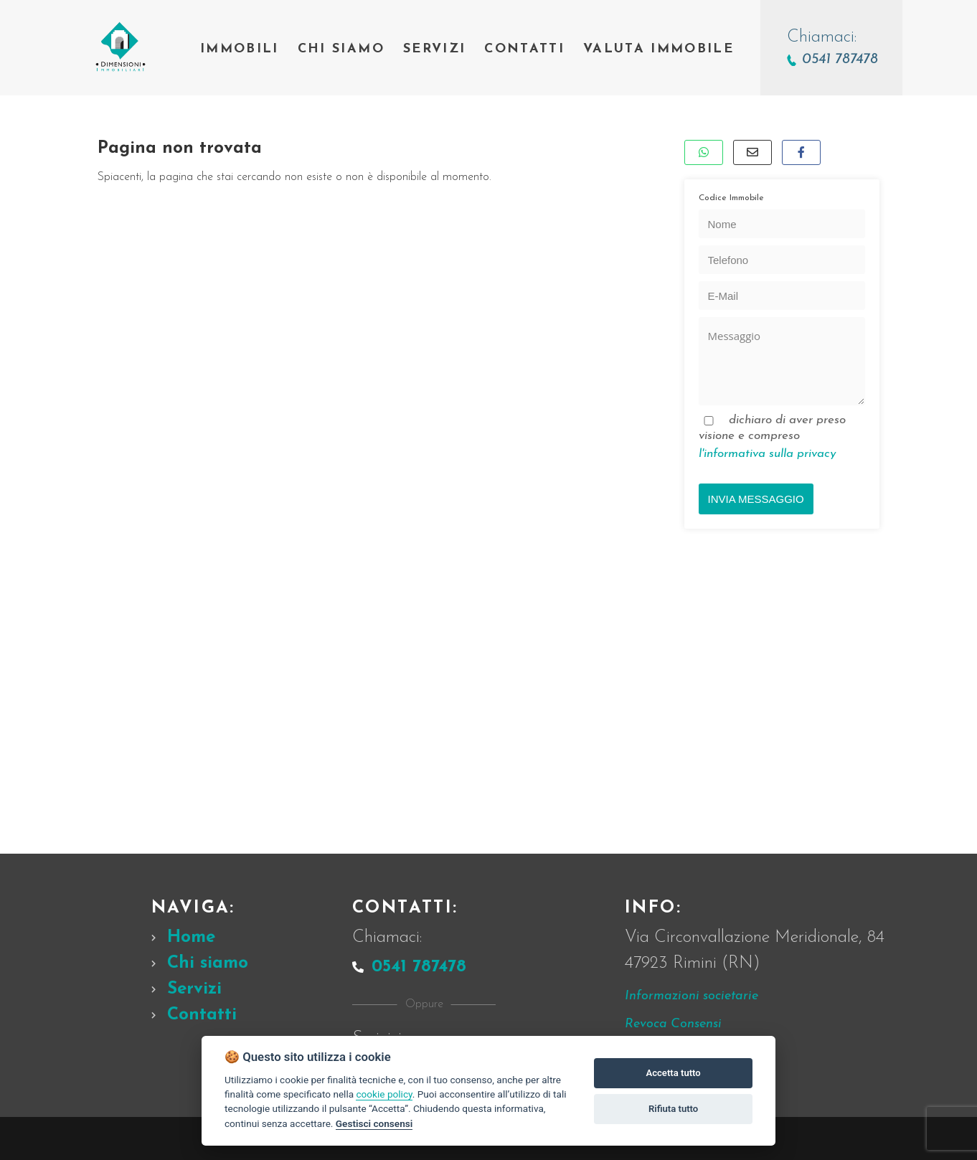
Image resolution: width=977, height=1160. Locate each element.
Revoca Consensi (673, 1024)
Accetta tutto (673, 1072)
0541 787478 (409, 967)
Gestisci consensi (374, 1123)
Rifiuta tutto (673, 1108)
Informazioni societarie (691, 996)
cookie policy (384, 1094)
